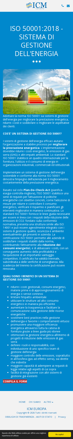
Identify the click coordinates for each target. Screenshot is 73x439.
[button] (4, 6)
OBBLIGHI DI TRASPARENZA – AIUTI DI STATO (28, 416)
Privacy (62, 416)
